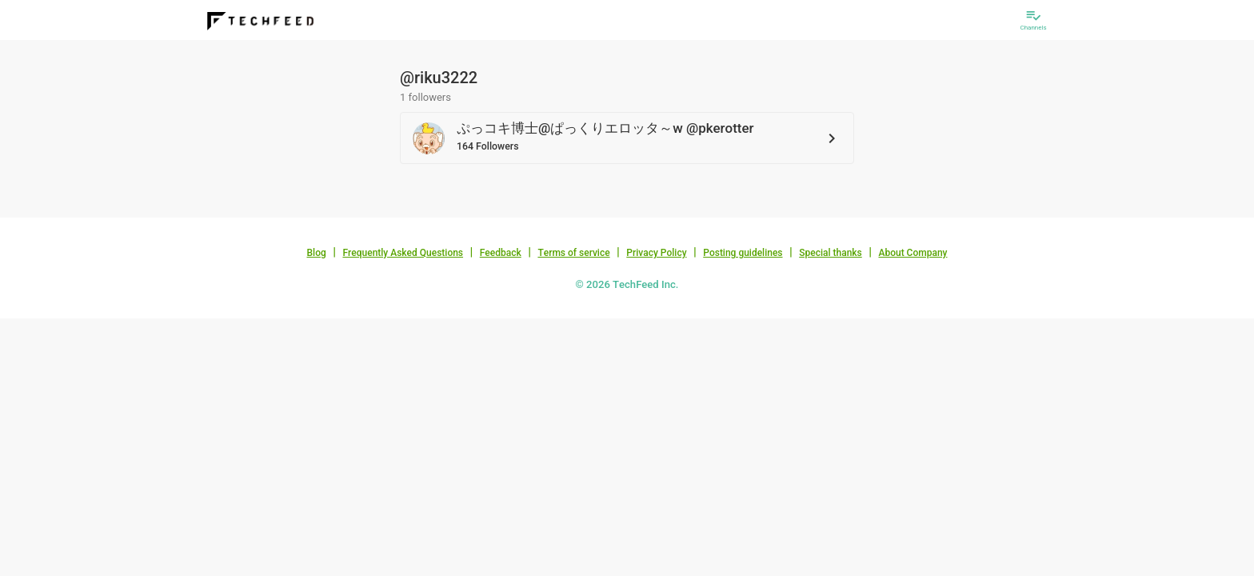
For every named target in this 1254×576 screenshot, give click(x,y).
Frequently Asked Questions (402, 252)
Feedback (500, 252)
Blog (316, 252)
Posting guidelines (742, 252)
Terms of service (573, 252)
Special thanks (830, 252)
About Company (912, 252)
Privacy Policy (656, 252)
